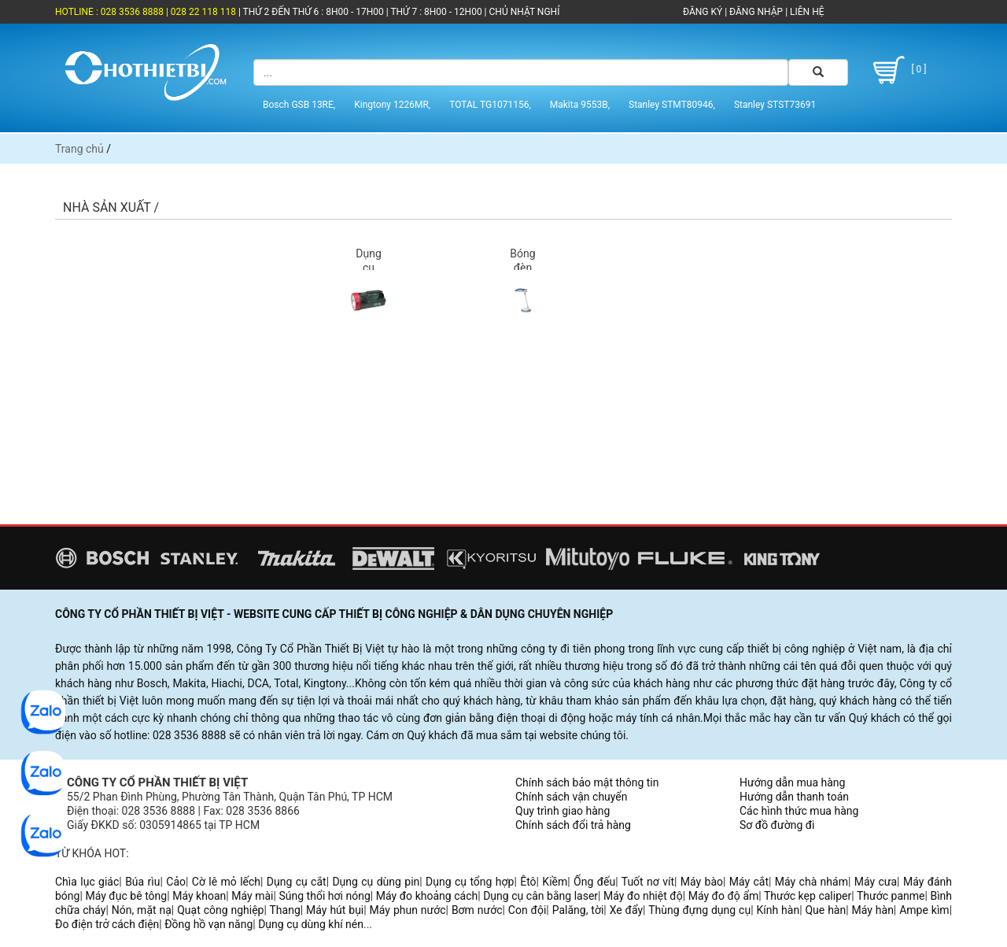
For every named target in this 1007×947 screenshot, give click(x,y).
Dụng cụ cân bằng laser (540, 896)
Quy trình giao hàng (562, 811)
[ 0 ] (897, 70)
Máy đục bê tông (126, 896)
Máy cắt (749, 881)
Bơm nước (477, 910)
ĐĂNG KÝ (702, 11)
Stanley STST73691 (775, 104)
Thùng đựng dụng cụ (699, 910)
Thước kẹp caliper (807, 896)
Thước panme (891, 896)
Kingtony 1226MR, (392, 104)
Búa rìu (142, 881)
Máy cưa (875, 881)
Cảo (176, 881)
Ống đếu (594, 881)
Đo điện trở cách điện (107, 924)
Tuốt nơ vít (648, 881)
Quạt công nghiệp (220, 910)
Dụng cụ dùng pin (375, 881)
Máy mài (252, 896)
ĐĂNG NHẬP (756, 11)
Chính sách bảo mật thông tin (587, 782)
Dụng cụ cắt (296, 881)
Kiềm (554, 881)
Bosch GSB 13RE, (299, 104)
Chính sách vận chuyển (571, 796)
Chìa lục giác (87, 881)
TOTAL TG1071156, (490, 104)
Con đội (527, 910)
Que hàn (825, 910)
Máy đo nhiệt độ (643, 896)
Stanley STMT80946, (672, 104)
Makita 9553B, (580, 104)
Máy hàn (873, 910)
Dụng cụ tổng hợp (470, 881)
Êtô (528, 881)
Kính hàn (777, 910)
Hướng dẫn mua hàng (792, 782)
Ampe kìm (924, 910)
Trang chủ (79, 148)
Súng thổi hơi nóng (324, 896)
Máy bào (702, 881)
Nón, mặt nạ (142, 910)
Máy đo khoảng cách (427, 896)
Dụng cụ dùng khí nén (310, 924)
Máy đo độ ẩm (723, 896)
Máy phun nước (408, 910)
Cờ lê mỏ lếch (226, 881)
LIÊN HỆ (806, 11)
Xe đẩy (626, 910)
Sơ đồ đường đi (777, 825)
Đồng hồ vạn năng (208, 924)
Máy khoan (199, 896)
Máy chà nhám (811, 881)
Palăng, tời (578, 910)
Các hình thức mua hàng (799, 811)
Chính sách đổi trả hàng (573, 825)
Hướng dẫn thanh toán (794, 796)
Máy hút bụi (334, 910)
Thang (285, 910)
